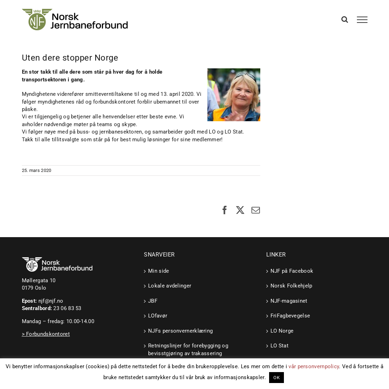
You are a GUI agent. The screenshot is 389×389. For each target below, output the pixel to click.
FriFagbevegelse (290, 316)
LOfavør (157, 316)
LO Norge (282, 331)
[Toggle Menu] (362, 20)
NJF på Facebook (292, 271)
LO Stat (279, 345)
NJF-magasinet (289, 301)
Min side (158, 271)
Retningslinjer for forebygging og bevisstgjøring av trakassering (188, 349)
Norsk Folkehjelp (291, 286)
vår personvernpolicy (313, 366)
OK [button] (276, 377)
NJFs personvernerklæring (180, 331)
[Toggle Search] (344, 19)
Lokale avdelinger (169, 286)
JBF (152, 301)
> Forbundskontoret (46, 334)
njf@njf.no (50, 301)
